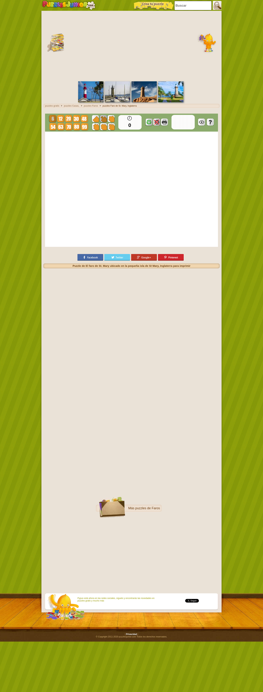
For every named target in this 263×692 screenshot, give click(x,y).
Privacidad (131, 634)
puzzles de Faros (147, 508)
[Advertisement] (34, 46)
